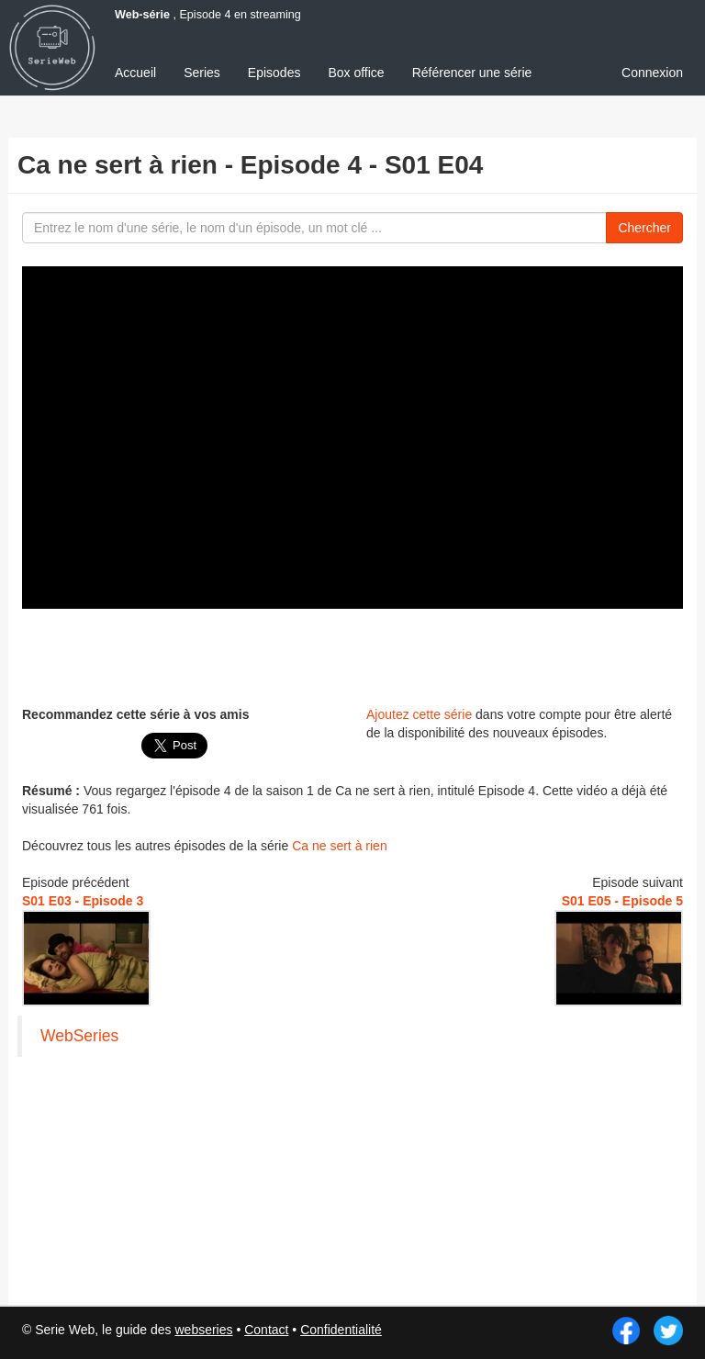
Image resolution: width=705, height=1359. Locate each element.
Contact (266, 1329)
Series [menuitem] (202, 72)
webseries (203, 1329)
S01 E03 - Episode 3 (82, 900)
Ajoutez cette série (419, 714)
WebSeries (79, 1036)
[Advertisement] (352, 654)
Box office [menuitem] (356, 72)
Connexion (652, 72)
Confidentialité (341, 1329)
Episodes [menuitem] (274, 72)
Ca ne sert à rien (339, 845)
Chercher (644, 227)
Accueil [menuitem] (135, 72)
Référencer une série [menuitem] (472, 72)
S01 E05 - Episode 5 (622, 900)
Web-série (142, 14)
